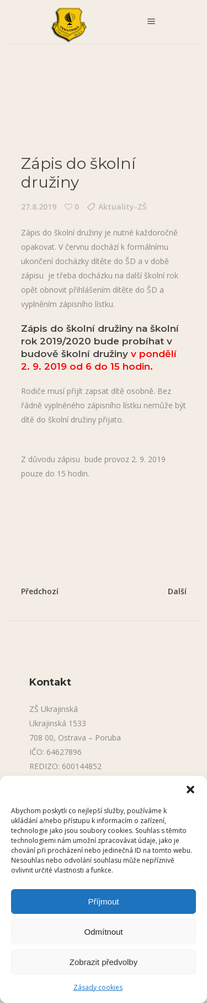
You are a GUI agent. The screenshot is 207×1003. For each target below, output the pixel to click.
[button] (190, 789)
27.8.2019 (38, 206)
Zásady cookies (98, 987)
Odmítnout (103, 931)
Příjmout (103, 901)
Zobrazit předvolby (103, 962)
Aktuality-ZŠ (122, 206)
